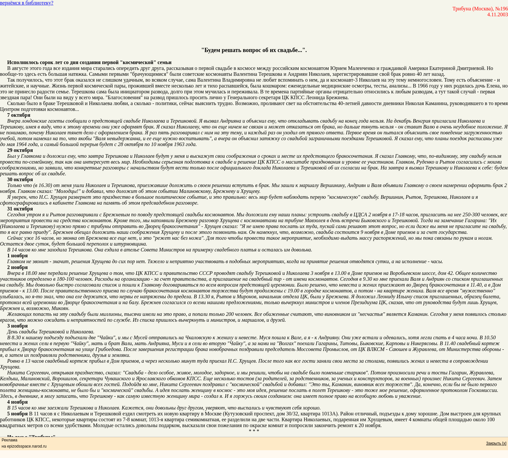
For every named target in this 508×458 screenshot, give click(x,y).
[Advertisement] (254, 32)
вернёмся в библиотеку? (26, 3)
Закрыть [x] (496, 443)
